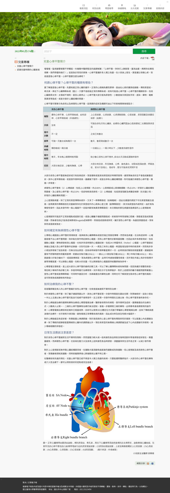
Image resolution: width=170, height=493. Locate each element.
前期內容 (160, 6)
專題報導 (109, 6)
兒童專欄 (147, 6)
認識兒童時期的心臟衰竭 (28, 69)
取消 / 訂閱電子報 (30, 482)
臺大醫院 (16, 6)
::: (167, 2)
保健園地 (122, 6)
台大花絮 (135, 6)
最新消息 (84, 6)
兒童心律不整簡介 (25, 65)
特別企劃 (96, 6)
